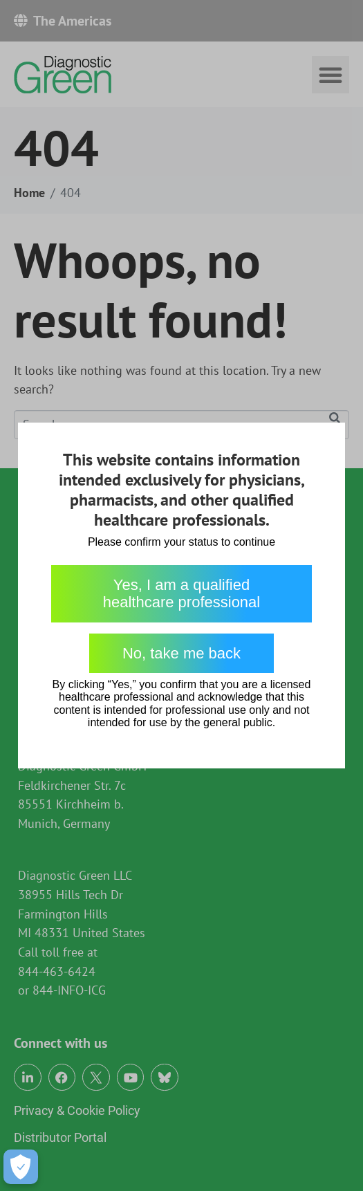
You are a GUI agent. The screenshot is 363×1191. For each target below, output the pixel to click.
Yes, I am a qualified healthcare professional (181, 593)
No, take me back (181, 653)
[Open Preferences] (20, 1167)
